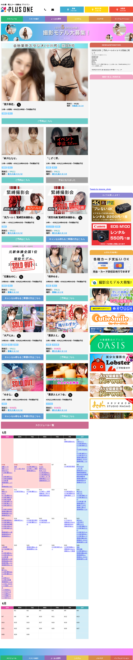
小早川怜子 (80, 522)
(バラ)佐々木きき (7, 584)
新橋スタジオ (13, 292)
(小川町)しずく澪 (44, 476)
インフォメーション (122, 19)
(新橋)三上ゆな (81, 505)
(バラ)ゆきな (68, 520)
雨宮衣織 (79, 549)
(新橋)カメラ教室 (69, 551)
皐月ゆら (79, 520)
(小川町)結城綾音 (7, 478)
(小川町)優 (5, 557)
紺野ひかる (80, 524)
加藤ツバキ (5, 467)
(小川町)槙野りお (7, 501)
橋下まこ (4, 570)
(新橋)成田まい (31, 471)
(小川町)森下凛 (81, 501)
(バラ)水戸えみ (6, 592)
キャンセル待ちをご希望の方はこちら (67, 239)
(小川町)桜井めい (82, 443)
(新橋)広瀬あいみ (32, 547)
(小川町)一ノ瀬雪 (32, 469)
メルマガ (100, 19)
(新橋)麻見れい (6, 536)
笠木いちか (42, 471)
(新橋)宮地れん (69, 526)
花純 (15, 467)
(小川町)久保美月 (7, 509)
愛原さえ (4, 491)
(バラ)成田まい (6, 594)
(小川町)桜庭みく (69, 547)
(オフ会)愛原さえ (7, 495)
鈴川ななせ (80, 466)
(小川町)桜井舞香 (7, 524)
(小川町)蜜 (5, 480)
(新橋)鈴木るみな (69, 522)
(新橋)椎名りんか (44, 478)
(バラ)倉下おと (6, 598)
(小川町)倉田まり (82, 453)
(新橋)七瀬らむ (81, 507)
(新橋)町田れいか (44, 480)
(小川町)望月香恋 (69, 466)
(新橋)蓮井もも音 (7, 532)
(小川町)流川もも (82, 455)
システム (78, 19)
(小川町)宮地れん (19, 491)
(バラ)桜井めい (6, 590)
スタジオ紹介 (34, 19)
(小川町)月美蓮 (6, 499)
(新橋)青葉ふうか (82, 461)
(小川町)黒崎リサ (82, 495)
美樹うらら (5, 469)
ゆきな (4, 493)
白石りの (79, 493)
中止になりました (67, 180)
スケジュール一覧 (44, 425)
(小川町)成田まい (7, 553)
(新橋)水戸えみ (81, 482)
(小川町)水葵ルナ (7, 526)
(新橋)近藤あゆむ (69, 441)
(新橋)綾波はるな (7, 486)
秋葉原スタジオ (78, 106)
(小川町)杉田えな (7, 555)
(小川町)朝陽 (43, 520)
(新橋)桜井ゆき (81, 480)
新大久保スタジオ (15, 174)
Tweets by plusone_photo (100, 189)
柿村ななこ (42, 469)
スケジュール (12, 19)
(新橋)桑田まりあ (32, 549)
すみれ (41, 467)
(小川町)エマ (6, 578)
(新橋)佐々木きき (82, 459)
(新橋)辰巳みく (6, 515)
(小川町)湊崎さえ (32, 467)
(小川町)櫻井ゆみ (44, 474)
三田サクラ (80, 441)
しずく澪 (79, 468)
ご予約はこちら (44, 121)
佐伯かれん (5, 471)
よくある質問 (56, 19)
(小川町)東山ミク (7, 503)
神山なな (79, 491)
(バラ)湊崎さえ (6, 596)
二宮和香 (4, 547)
